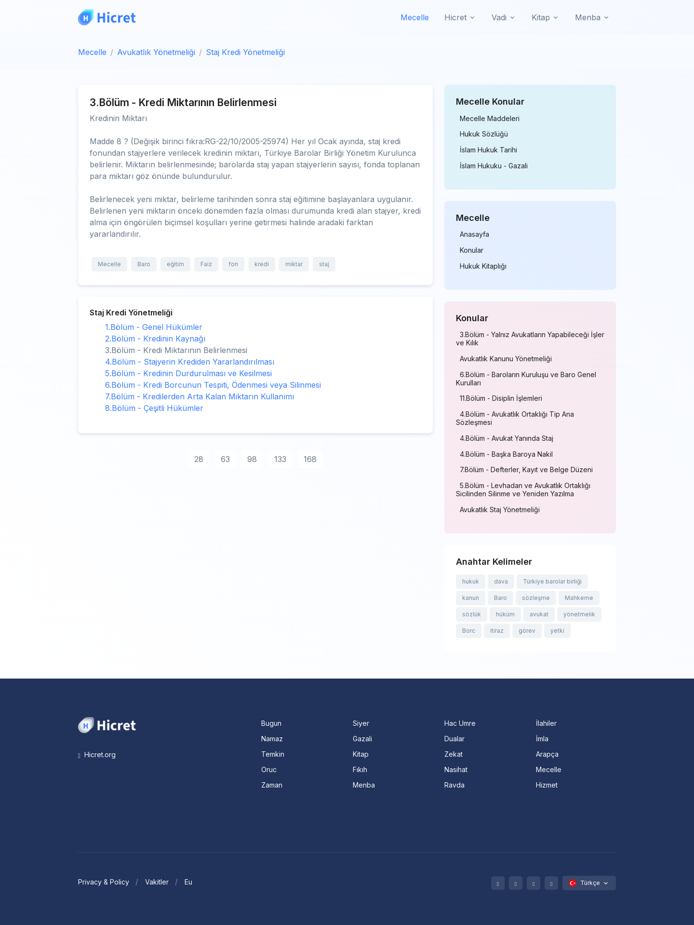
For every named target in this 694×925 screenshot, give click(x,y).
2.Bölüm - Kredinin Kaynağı (155, 338)
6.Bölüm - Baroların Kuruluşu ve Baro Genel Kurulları (526, 379)
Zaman (271, 785)
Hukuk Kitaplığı (483, 266)
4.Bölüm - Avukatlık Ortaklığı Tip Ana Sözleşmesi (515, 418)
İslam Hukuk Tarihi (488, 150)
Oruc (269, 769)
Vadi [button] (499, 17)
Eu (188, 882)
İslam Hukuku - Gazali (494, 166)
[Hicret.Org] (107, 17)
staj (324, 264)
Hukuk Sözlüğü (484, 134)
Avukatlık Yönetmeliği (156, 52)
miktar (294, 264)
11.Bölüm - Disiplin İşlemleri (501, 398)
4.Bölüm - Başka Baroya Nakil (506, 454)
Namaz (272, 739)
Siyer (361, 723)
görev (527, 630)
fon (233, 264)
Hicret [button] (455, 17)
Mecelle (414, 17)
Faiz (206, 264)
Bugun (271, 723)
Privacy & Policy (103, 882)
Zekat (453, 754)
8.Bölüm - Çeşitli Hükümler (154, 408)
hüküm (505, 614)
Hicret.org (97, 754)
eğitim (175, 264)
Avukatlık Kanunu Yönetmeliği (506, 359)
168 (310, 459)
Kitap (361, 754)
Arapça (547, 754)
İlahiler (546, 723)
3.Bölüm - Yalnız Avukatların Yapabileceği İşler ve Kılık (530, 339)
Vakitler (157, 882)
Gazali (362, 739)
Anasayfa (474, 234)
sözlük (471, 614)
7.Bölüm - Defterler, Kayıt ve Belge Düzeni (526, 470)
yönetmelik (579, 614)
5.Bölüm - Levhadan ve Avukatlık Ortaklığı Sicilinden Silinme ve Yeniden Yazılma (523, 490)
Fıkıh (360, 769)
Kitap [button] (541, 17)
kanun (470, 597)
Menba (364, 785)
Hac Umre (460, 723)
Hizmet (547, 785)
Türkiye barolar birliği (552, 581)
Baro (143, 264)
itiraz (497, 630)
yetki (557, 630)
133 (280, 459)
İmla (542, 739)
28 (198, 459)
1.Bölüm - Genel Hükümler (153, 327)
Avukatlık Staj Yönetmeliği (500, 510)
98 (252, 459)
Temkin (272, 754)
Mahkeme (579, 597)
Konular (471, 250)
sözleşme (536, 597)
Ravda (454, 785)
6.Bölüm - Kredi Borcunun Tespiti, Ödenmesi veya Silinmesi (213, 385)
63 (225, 459)
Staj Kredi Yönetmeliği (245, 52)
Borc (468, 630)
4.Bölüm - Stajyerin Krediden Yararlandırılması (189, 362)
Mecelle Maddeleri (490, 118)
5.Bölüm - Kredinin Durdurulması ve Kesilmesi (188, 373)
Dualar (454, 739)
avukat (539, 614)
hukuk (470, 581)
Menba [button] (588, 17)
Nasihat (455, 769)
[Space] (107, 724)
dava (501, 581)
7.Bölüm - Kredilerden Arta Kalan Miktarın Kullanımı (199, 396)
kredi (261, 264)
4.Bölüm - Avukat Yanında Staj (506, 438)
